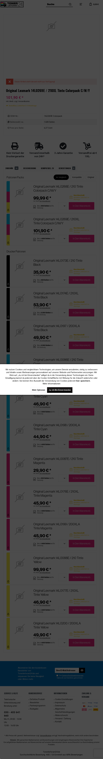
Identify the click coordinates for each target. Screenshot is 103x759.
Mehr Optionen (38, 390)
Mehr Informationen (51, 383)
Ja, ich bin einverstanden (60, 390)
